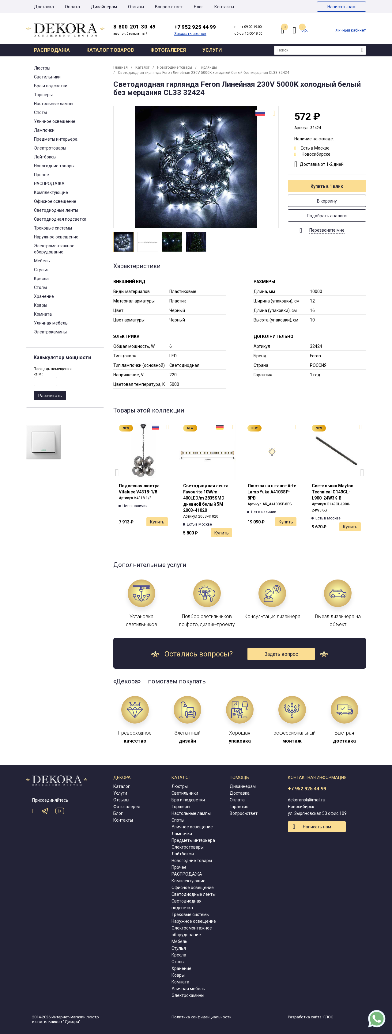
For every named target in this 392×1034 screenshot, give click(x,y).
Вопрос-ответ (169, 6)
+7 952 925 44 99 (307, 789)
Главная (120, 67)
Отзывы (136, 6)
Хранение (44, 296)
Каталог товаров (110, 50)
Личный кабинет (351, 30)
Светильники (47, 76)
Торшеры (43, 94)
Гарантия (239, 806)
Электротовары (50, 148)
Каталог (142, 67)
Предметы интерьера (55, 139)
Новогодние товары (54, 165)
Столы (40, 287)
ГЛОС (328, 1017)
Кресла (41, 278)
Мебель (42, 260)
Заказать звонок (190, 33)
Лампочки (44, 130)
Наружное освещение (56, 236)
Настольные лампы (53, 103)
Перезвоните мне (327, 230)
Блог (198, 6)
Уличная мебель (51, 323)
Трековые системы (53, 228)
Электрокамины (50, 331)
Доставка (44, 6)
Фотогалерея (168, 50)
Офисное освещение (55, 201)
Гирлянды (208, 67)
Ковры (40, 305)
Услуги (212, 50)
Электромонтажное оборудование (54, 248)
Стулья (41, 269)
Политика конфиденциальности (202, 1017)
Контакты (224, 6)
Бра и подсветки (50, 85)
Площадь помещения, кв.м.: (53, 371)
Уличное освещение (54, 121)
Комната (43, 314)
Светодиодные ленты (56, 210)
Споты (40, 112)
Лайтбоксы (45, 156)
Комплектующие (51, 192)
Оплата (72, 6)
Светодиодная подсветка (60, 219)
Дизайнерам (104, 6)
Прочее (41, 174)
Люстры (42, 68)
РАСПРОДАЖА (49, 183)
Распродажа (52, 50)
